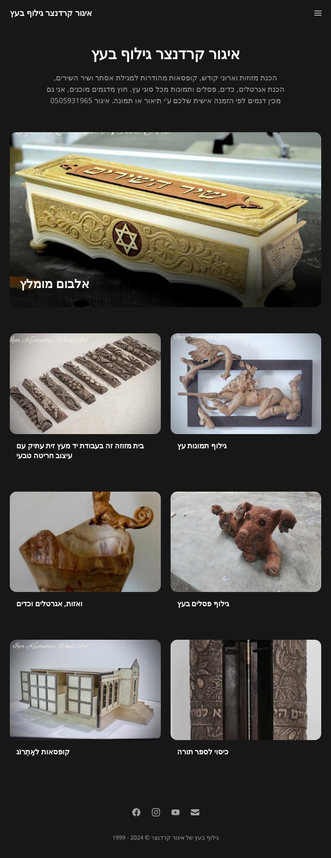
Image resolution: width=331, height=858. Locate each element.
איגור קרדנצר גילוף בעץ (51, 12)
